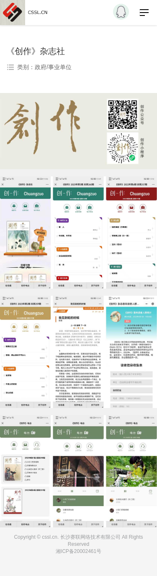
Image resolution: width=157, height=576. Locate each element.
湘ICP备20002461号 (78, 551)
